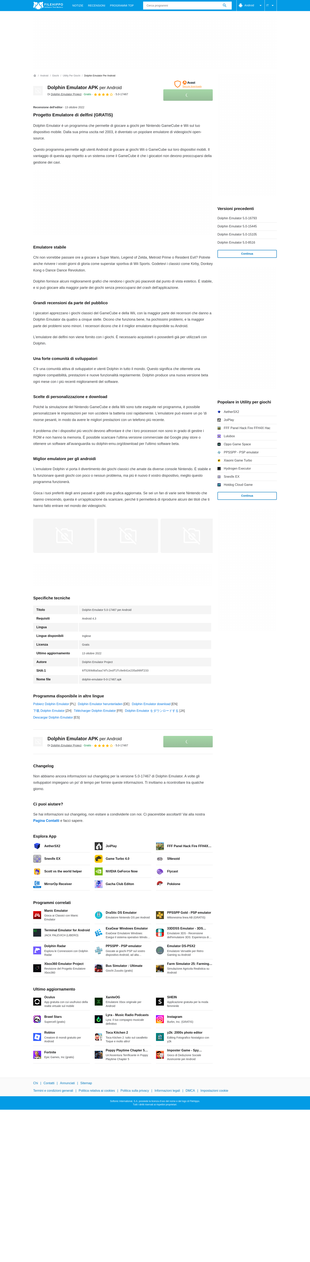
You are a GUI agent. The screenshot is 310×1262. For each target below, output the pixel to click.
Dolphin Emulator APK (84, 87)
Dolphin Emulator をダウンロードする (152, 710)
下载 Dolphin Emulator (49, 710)
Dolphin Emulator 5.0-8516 (236, 242)
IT (270, 5)
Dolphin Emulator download (151, 704)
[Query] (187, 5)
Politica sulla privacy (134, 1090)
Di (64, 94)
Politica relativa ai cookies (97, 1090)
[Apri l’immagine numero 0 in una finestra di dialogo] (64, 536)
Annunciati (67, 1083)
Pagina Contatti (46, 821)
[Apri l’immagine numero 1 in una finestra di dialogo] (127, 536)
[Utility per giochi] (71, 75)
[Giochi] (55, 75)
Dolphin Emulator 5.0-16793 (237, 218)
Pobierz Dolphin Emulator (51, 704)
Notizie (77, 5)
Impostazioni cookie (214, 1090)
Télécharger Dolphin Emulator (95, 710)
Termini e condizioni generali (53, 1090)
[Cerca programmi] (225, 5)
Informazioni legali (167, 1090)
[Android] (44, 75)
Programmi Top (122, 5)
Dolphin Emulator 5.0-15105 (237, 234)
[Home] (34, 75)
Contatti (48, 1083)
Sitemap (86, 1083)
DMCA (190, 1090)
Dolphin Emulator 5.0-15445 (237, 226)
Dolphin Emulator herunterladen (100, 704)
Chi (35, 1083)
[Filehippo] (48, 5)
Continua (247, 253)
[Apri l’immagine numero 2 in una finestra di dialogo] (191, 536)
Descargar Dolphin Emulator (53, 717)
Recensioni (96, 5)
